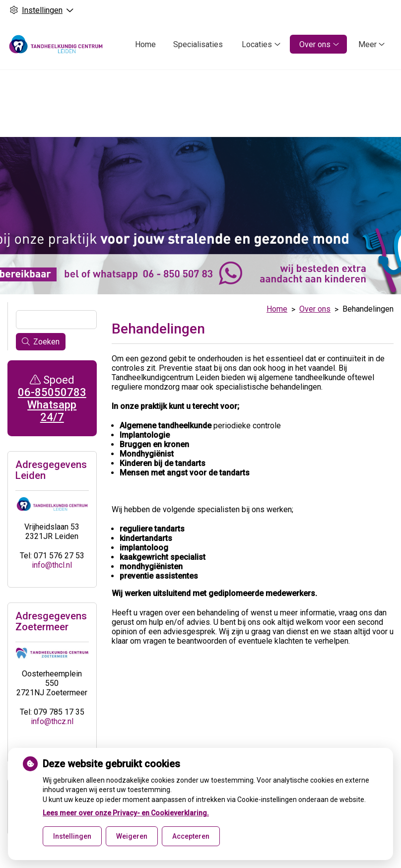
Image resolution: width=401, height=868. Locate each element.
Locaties (257, 44)
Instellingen (72, 836)
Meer (367, 44)
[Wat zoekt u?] (56, 302)
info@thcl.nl (52, 547)
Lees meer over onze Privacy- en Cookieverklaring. (126, 813)
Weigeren (131, 836)
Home (145, 44)
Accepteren (190, 836)
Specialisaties (198, 44)
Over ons (315, 44)
